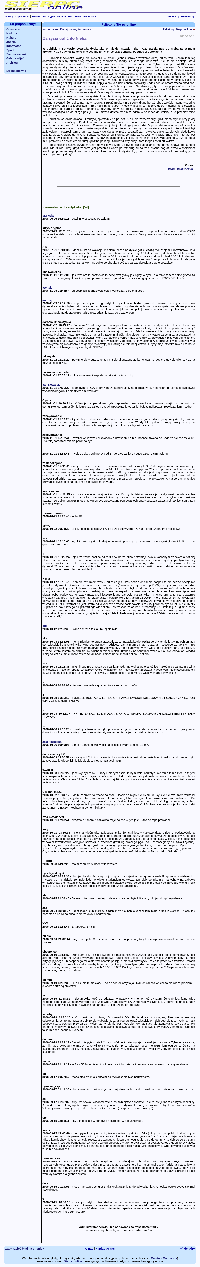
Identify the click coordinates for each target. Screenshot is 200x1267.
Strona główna (16, 70)
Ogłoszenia (22, 16)
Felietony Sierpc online (179, 29)
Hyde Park (89, 16)
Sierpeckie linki (16, 54)
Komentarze (50, 29)
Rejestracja (188, 16)
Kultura (11, 37)
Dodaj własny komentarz (75, 29)
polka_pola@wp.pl (180, 168)
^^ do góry (187, 1248)
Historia (11, 33)
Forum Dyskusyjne (43, 16)
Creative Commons (164, 1258)
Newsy (9, 16)
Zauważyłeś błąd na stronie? (24, 1248)
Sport (10, 50)
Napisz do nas (105, 1248)
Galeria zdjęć (15, 58)
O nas (89, 1248)
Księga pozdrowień (69, 16)
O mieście (13, 29)
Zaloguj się (172, 16)
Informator (13, 46)
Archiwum (13, 62)
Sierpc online (73, 1261)
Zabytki (11, 41)
